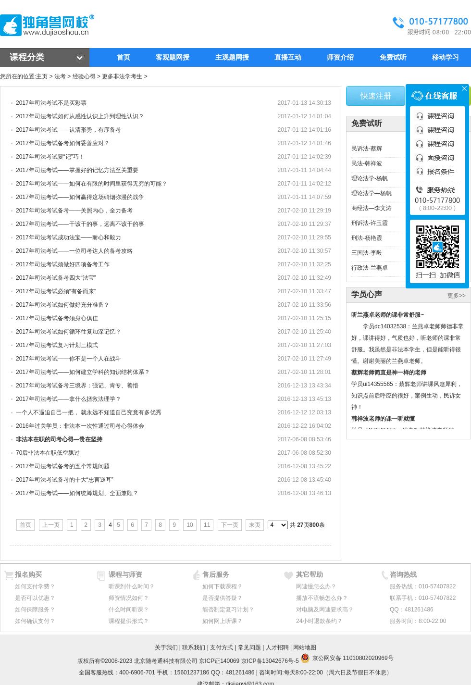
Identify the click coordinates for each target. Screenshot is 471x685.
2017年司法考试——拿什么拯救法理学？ (68, 399)
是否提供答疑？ (222, 598)
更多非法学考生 (122, 76)
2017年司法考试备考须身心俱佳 (57, 318)
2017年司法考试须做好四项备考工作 (63, 264)
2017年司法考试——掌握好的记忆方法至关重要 (77, 170)
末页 (254, 525)
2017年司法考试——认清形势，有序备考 (68, 129)
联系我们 (193, 647)
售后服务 (215, 574)
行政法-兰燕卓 (369, 267)
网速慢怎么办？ (316, 586)
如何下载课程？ (222, 586)
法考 (60, 76)
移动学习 (445, 57)
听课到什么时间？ (132, 586)
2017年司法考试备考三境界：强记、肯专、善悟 (77, 385)
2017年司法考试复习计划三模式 (57, 345)
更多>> (456, 295)
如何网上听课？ (222, 621)
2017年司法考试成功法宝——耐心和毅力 (68, 237)
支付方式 (221, 647)
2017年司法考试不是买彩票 (51, 103)
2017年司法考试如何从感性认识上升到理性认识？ (80, 116)
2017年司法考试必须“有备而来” (56, 291)
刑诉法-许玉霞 (369, 223)
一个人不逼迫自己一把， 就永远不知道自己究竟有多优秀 (88, 412)
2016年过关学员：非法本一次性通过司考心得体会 (80, 426)
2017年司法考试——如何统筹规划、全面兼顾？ (77, 493)
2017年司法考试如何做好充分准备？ (63, 304)
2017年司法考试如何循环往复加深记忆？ (68, 331)
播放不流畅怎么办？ (322, 598)
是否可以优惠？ (35, 598)
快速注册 (375, 96)
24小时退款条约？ (319, 621)
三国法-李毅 (366, 252)
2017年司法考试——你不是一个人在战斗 (68, 358)
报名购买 (28, 574)
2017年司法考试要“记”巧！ (50, 156)
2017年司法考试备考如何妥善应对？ (63, 143)
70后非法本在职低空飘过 (48, 452)
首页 (123, 57)
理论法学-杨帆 (369, 178)
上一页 (51, 525)
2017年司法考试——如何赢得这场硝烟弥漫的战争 (83, 197)
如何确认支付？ (35, 621)
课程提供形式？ (129, 621)
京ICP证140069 (219, 661)
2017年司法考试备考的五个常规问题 (63, 466)
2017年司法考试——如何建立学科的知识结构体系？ (83, 372)
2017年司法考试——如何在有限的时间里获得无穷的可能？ (91, 183)
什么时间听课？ (129, 609)
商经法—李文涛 (371, 208)
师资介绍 (340, 57)
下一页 (229, 525)
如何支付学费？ (35, 586)
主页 (42, 76)
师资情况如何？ (129, 598)
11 (207, 525)
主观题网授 (232, 57)
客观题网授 (172, 57)
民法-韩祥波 (366, 163)
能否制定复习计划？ (228, 609)
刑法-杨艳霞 (366, 238)
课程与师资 (125, 574)
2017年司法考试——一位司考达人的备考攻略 (74, 251)
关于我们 (166, 647)
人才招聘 (277, 647)
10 (189, 525)
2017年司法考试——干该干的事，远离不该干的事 (80, 224)
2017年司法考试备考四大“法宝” (56, 277)
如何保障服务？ (35, 609)
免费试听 (393, 57)
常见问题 (249, 647)
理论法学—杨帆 (371, 193)
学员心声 (366, 294)
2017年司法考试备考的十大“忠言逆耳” (64, 479)
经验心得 (84, 76)
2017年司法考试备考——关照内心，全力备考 (74, 210)
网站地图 (304, 647)
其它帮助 (309, 574)
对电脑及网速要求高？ (325, 609)
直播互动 (287, 57)
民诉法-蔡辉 (366, 148)
